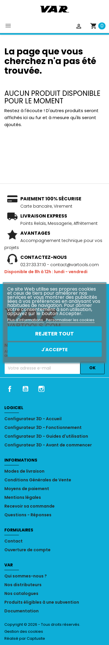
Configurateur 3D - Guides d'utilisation (46, 436)
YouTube (25, 388)
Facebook (9, 388)
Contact (13, 541)
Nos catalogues (21, 593)
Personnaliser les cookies (70, 319)
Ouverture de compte (27, 550)
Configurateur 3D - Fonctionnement (43, 427)
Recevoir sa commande (29, 506)
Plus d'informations (25, 319)
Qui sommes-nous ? (25, 576)
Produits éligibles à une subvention (41, 602)
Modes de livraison (24, 471)
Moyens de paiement (26, 489)
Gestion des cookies (23, 631)
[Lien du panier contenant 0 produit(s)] (98, 25)
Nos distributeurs (23, 585)
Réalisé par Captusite (24, 638)
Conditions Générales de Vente (37, 480)
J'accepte (54, 349)
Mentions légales (22, 497)
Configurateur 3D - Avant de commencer (48, 445)
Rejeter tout (54, 333)
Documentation (21, 611)
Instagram (41, 388)
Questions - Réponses (27, 515)
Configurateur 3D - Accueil (33, 419)
